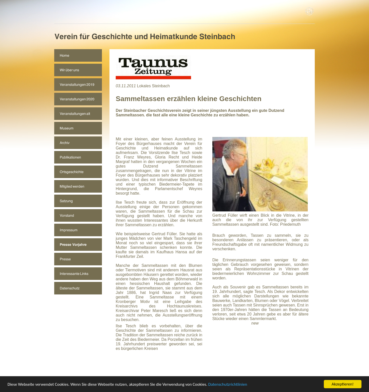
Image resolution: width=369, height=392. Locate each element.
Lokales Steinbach (153, 86)
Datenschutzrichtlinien (227, 384)
